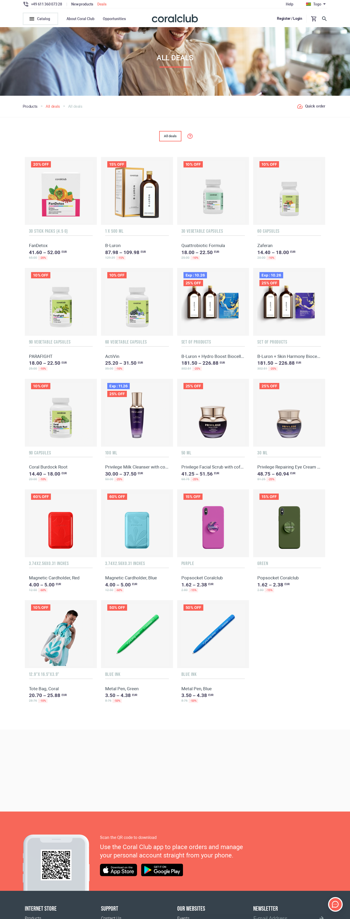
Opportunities (114, 19)
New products (82, 4)
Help (289, 4)
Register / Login (289, 18)
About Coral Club (80, 19)
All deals (170, 139)
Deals (101, 4)
